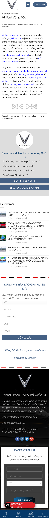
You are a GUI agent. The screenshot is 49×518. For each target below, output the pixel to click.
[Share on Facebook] (17, 106)
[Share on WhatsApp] (13, 106)
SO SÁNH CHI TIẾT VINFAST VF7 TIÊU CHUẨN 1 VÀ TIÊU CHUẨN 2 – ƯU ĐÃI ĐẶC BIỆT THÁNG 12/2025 (26, 226)
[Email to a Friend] (27, 106)
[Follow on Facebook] (17, 439)
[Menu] (28, 4)
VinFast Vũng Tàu (10, 34)
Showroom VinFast (10, 14)
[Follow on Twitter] (27, 439)
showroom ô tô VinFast (18, 54)
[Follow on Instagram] (22, 439)
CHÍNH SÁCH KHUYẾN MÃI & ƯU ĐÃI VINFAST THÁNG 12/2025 (25, 237)
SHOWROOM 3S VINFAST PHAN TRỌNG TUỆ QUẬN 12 (27, 248)
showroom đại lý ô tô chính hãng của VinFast (24, 70)
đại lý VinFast (14, 38)
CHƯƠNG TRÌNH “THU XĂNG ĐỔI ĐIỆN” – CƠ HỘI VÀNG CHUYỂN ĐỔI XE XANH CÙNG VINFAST (28, 260)
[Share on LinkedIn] (36, 106)
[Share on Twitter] (22, 106)
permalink (9, 118)
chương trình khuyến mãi (30, 74)
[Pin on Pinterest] (31, 106)
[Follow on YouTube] (31, 439)
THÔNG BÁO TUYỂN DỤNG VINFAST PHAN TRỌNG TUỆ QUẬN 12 (28, 213)
